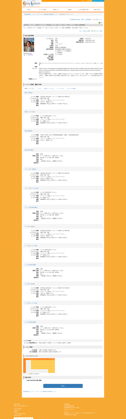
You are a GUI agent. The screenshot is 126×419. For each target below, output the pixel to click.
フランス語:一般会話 (30, 169)
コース (39, 88)
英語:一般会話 (28, 92)
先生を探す (17, 404)
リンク (66, 411)
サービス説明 (42, 9)
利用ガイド (56, 9)
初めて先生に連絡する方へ (21, 406)
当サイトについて (69, 409)
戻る (102, 22)
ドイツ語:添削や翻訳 (30, 264)
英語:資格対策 (28, 131)
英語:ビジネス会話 (30, 111)
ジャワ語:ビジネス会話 (31, 303)
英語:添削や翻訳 (29, 150)
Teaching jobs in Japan (70, 414)
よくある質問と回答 (83, 9)
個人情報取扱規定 (69, 406)
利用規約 (66, 404)
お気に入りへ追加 (97, 31)
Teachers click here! (98, 1)
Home (28, 9)
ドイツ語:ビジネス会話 (31, 245)
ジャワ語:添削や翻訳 (30, 322)
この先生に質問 (85, 31)
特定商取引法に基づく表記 (71, 407)
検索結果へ (89, 19)
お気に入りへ (98, 19)
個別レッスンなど (29, 88)
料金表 (69, 9)
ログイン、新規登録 (86, 1)
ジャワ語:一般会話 (30, 284)
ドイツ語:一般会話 (30, 226)
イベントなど (60, 88)
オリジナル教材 (71, 88)
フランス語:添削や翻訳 (31, 207)
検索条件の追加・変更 (77, 19)
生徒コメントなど (49, 88)
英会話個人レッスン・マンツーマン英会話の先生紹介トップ (41, 14)
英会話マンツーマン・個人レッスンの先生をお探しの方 (79, 413)
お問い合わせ (97, 9)
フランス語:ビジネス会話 (31, 188)
